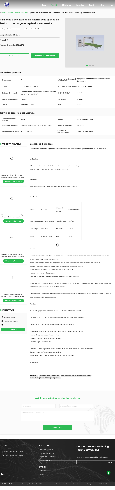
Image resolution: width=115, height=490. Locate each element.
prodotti (10, 13)
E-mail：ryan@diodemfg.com (12, 455)
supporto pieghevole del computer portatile (45, 378)
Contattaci (79, 5)
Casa (44, 5)
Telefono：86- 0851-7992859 (12, 451)
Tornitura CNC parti (20, 13)
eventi (91, 5)
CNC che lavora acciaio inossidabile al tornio (76, 375)
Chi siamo (66, 5)
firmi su (109, 462)
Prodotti (54, 5)
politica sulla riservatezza (11, 484)
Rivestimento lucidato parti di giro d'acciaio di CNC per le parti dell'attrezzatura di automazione (13, 217)
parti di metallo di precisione (49, 375)
